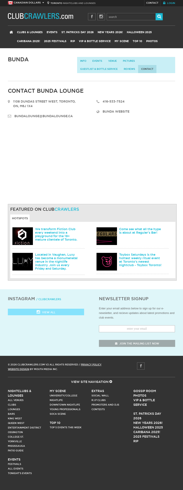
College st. (16, 436)
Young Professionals (65, 409)
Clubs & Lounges (30, 32)
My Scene (122, 41)
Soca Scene (58, 414)
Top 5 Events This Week (65, 427)
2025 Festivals (55, 41)
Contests (98, 409)
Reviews (129, 69)
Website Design (18, 369)
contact (147, 69)
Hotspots (20, 218)
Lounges (14, 409)
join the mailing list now (137, 343)
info (83, 61)
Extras (98, 391)
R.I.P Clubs (99, 400)
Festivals (14, 464)
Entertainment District (24, 427)
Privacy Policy (91, 364)
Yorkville (15, 441)
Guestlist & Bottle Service (99, 69)
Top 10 (137, 41)
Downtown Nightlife (65, 404)
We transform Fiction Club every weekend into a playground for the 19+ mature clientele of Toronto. (56, 234)
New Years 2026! (110, 32)
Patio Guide (16, 450)
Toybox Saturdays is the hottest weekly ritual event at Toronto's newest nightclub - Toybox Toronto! (140, 260)
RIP (72, 41)
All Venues (16, 400)
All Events (15, 468)
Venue (112, 61)
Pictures (129, 61)
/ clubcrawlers (48, 299)
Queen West (16, 423)
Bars (11, 414)
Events (52, 32)
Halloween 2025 (139, 32)
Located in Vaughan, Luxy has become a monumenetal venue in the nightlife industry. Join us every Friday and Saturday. (56, 261)
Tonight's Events (20, 473)
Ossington (15, 432)
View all (46, 312)
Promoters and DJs (105, 404)
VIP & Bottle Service (95, 41)
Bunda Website (116, 111)
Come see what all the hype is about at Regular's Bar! (140, 230)
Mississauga (16, 446)
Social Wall (100, 395)
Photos (152, 41)
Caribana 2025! (28, 41)
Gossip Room (144, 391)
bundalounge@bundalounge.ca (43, 116)
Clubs (12, 404)
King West (15, 418)
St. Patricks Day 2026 (77, 32)
